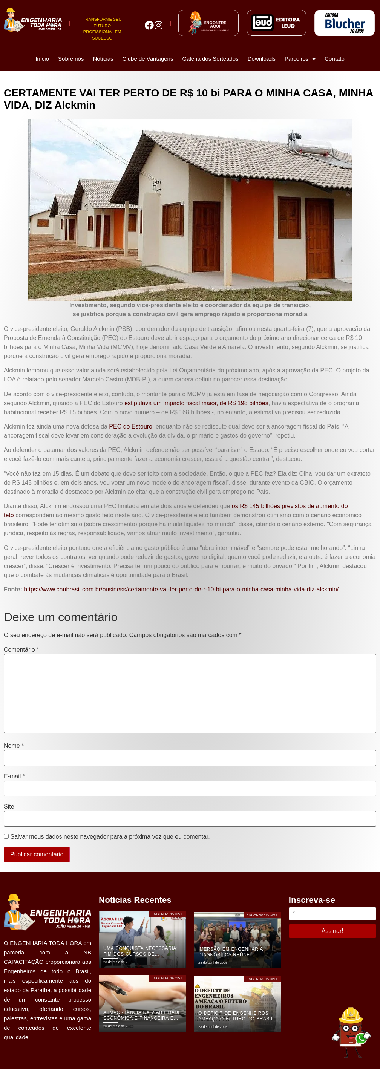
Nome (14, 746)
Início (42, 58)
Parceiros (300, 59)
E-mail (14, 776)
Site (9, 807)
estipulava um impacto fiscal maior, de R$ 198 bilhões (196, 403)
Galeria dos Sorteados (210, 58)
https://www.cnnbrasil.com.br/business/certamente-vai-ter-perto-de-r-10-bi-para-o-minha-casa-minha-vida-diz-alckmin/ (181, 589)
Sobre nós (71, 58)
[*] (332, 913)
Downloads (262, 58)
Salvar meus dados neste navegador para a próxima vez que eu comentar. (110, 837)
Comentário (21, 650)
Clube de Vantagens (148, 58)
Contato (335, 58)
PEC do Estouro (130, 426)
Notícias (103, 58)
